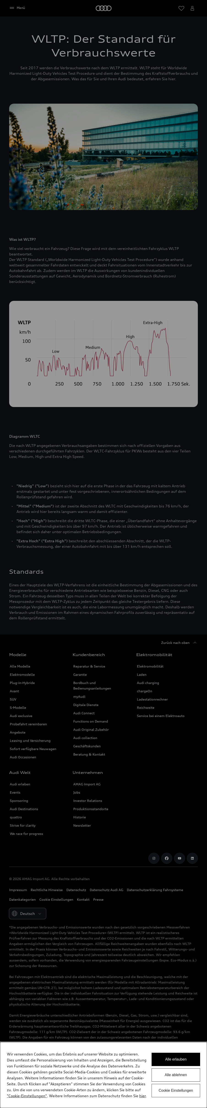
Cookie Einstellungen (176, 1090)
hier (142, 1096)
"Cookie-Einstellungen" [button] (27, 1096)
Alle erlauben (175, 1059)
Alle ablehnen (176, 1075)
